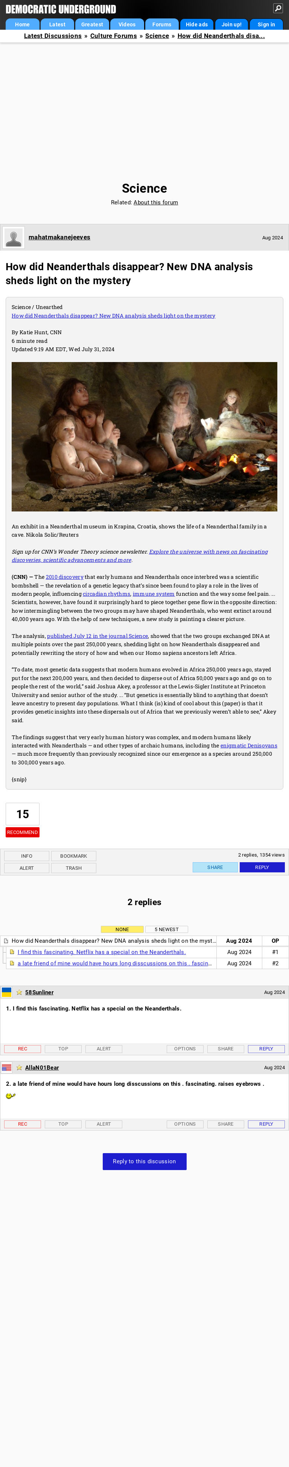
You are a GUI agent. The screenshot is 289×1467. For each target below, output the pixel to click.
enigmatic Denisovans (249, 745)
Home (22, 24)
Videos (127, 24)
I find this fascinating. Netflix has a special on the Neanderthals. (102, 952)
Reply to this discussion (144, 1161)
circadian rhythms (106, 593)
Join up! (232, 24)
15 (22, 814)
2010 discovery (65, 576)
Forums (161, 24)
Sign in (266, 24)
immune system (154, 593)
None (122, 929)
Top (63, 1049)
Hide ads (197, 24)
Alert (27, 868)
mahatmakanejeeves (59, 237)
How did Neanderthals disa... (221, 36)
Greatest (92, 24)
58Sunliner (39, 992)
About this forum (156, 202)
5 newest (166, 929)
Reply (262, 867)
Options (185, 1049)
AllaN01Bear (42, 1067)
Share (215, 867)
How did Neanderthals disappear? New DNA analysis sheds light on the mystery (114, 315)
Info (26, 856)
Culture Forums (113, 36)
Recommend (22, 832)
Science (157, 36)
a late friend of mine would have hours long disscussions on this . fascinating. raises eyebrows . (144, 963)
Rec (22, 1049)
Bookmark (73, 856)
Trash (74, 868)
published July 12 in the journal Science (97, 635)
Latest (57, 24)
